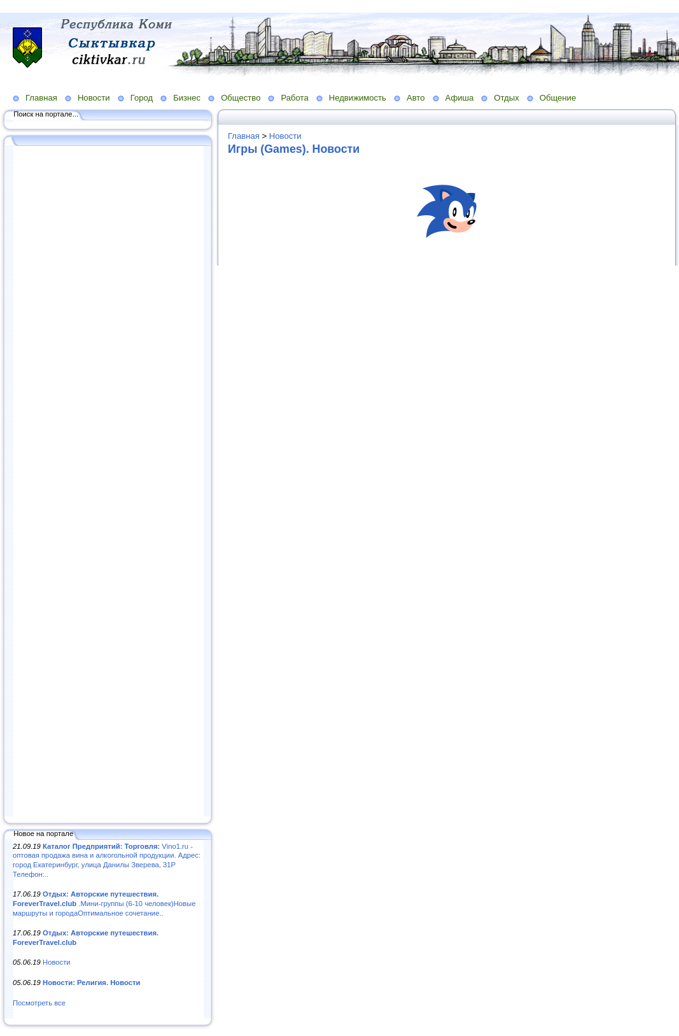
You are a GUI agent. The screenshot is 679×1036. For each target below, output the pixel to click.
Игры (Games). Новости (294, 149)
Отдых (506, 98)
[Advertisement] (108, 482)
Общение (558, 98)
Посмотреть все (39, 1003)
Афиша (459, 98)
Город (141, 98)
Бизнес (186, 98)
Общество (240, 98)
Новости (94, 98)
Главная (41, 98)
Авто (416, 98)
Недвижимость (357, 98)
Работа (294, 98)
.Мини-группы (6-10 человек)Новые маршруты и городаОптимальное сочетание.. (104, 903)
